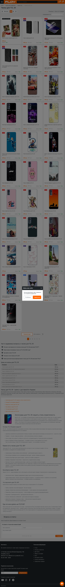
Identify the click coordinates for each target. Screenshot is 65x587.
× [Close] (41, 288)
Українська (37, 297)
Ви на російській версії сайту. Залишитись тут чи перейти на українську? (32, 293)
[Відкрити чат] (62, 584)
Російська (28, 297)
